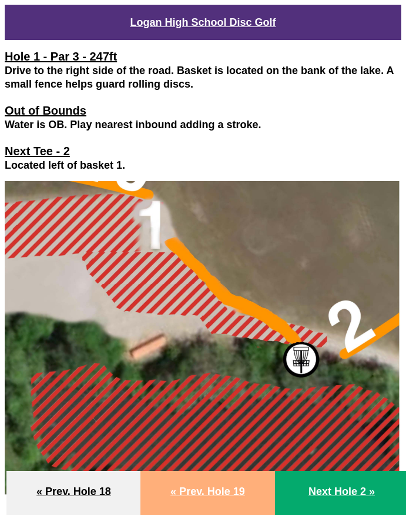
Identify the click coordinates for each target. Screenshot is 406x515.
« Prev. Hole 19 (207, 491)
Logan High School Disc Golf (203, 22)
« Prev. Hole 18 (73, 491)
